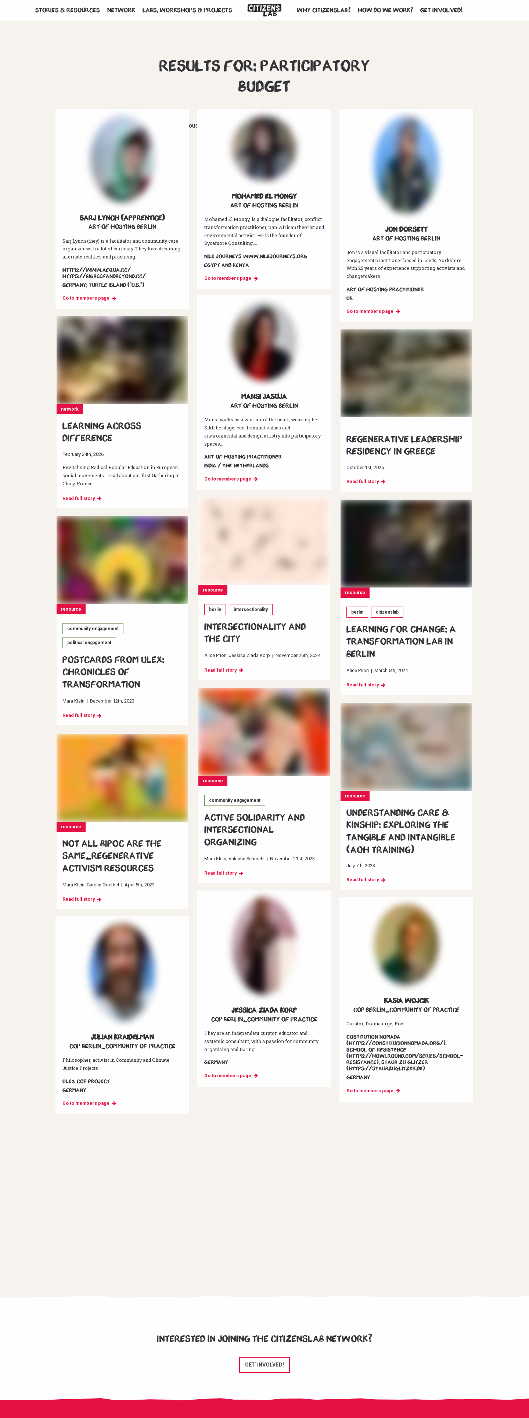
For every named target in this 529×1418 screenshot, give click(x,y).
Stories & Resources (67, 10)
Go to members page (85, 298)
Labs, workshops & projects (187, 10)
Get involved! (441, 10)
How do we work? (385, 10)
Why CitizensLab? (323, 10)
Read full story (78, 498)
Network (121, 10)
